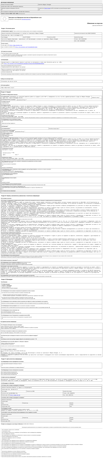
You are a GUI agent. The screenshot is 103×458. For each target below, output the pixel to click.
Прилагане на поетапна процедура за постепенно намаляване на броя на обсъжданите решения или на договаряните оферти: (24, 303)
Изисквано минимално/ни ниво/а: (7, 226)
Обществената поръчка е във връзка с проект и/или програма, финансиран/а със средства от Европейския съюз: (22, 187)
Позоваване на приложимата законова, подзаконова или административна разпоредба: (17, 264)
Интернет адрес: (6, 406)
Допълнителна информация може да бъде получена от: (12, 65)
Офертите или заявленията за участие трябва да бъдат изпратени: (14, 69)
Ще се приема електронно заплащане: (8, 374)
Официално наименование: (6, 33)
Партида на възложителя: (5, 4)
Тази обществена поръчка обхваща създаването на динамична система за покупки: (17, 297)
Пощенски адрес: (4, 35)
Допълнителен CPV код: (22, 99)
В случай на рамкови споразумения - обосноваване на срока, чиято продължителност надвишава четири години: (23, 295)
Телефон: (65, 393)
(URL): (3, 63)
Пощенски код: (50, 37)
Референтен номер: (96, 97)
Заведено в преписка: (5, 13)
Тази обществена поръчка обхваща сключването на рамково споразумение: (15, 292)
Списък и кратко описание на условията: (8, 201)
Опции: (3, 178)
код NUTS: (25, 37)
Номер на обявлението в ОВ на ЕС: (7, 326)
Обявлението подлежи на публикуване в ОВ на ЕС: (10, 8)
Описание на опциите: (6, 182)
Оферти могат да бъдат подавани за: (8, 123)
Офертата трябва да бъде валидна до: (8, 343)
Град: (2, 37)
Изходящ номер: (4, 6)
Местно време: (17, 332)
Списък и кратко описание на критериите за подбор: (10, 220)
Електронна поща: (4, 40)
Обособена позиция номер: (54, 128)
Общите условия (47, 8)
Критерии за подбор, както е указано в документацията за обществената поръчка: (16, 219)
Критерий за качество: (8, 152)
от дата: (11, 6)
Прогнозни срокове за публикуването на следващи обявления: (12, 367)
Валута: (19, 116)
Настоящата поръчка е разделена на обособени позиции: (12, 120)
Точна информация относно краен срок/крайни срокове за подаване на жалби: (15, 409)
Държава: (76, 37)
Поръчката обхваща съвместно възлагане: (9, 53)
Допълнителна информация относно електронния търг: (11, 312)
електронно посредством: (6, 71)
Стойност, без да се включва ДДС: (8, 116)
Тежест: (17, 154)
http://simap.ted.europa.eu (26, 19)
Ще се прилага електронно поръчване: (8, 372)
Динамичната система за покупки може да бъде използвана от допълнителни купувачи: (18, 298)
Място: (2, 351)
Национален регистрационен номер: (81, 33)
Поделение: (40, 4)
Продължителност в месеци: (8, 344)
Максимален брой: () (19, 171)
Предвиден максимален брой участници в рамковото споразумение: (15, 294)
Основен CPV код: (5, 131)
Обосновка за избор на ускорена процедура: (10, 288)
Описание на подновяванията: (7, 167)
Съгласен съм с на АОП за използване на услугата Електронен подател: (54, 8)
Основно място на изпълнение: (7, 135)
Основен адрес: (5, 45)
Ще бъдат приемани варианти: (7, 174)
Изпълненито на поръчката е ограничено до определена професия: (13, 263)
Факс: (76, 40)
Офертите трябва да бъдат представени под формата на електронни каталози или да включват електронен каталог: (23, 184)
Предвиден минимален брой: (8, 170)
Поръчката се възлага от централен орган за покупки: (11, 55)
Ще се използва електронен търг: (7, 311)
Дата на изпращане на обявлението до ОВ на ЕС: (10, 11)
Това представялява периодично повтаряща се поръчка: (11, 363)
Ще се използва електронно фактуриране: (9, 373)
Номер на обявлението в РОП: (6, 328)
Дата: (2, 332)
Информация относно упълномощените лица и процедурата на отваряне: (14, 353)
